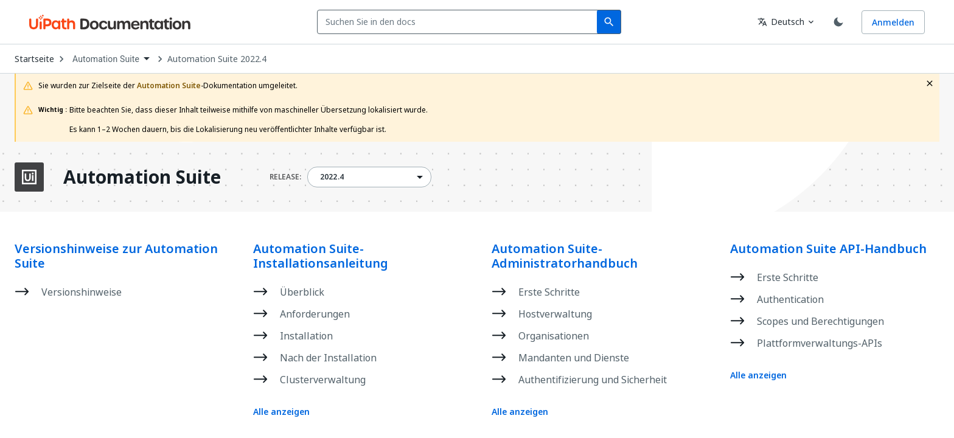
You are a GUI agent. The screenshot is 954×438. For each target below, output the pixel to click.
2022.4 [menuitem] (332, 177)
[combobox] (459, 22)
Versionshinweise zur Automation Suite (116, 256)
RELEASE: (285, 177)
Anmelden (893, 22)
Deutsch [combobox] (780, 21)
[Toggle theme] (838, 21)
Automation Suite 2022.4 (216, 59)
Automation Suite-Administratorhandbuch (565, 256)
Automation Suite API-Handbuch (828, 249)
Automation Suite (142, 177)
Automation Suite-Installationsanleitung (320, 256)
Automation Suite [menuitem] (105, 59)
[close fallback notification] (929, 83)
